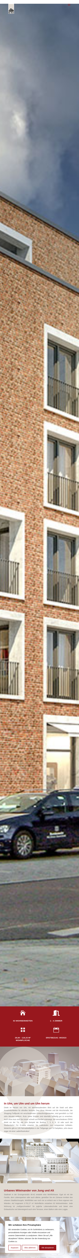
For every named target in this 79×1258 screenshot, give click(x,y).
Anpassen (14, 1248)
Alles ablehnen (30, 1248)
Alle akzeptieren (47, 1248)
